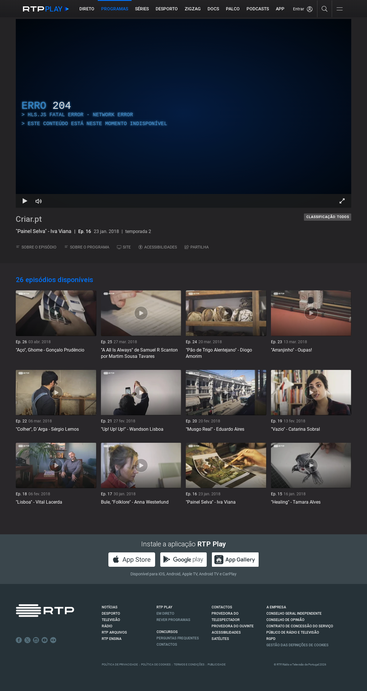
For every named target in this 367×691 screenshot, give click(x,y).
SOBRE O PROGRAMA (86, 247)
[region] (183, 113)
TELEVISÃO (111, 620)
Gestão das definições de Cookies (297, 645)
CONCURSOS (167, 632)
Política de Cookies (156, 664)
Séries (142, 8)
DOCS (213, 8)
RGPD (271, 639)
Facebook (19, 640)
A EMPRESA (276, 607)
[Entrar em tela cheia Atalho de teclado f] (342, 201)
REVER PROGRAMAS (173, 620)
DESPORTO (111, 614)
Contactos (167, 645)
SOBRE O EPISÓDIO (36, 247)
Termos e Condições (189, 664)
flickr (53, 640)
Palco (233, 8)
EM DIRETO (165, 614)
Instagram (36, 640)
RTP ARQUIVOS (114, 632)
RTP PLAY (164, 607)
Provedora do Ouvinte (233, 626)
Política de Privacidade (120, 664)
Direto (86, 8)
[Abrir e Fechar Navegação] (339, 9)
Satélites (220, 639)
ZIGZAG (193, 8)
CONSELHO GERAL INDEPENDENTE (294, 614)
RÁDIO (107, 626)
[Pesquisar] (324, 8)
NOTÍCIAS (110, 607)
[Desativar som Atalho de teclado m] (39, 201)
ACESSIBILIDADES (157, 247)
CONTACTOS (222, 607)
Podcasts (258, 8)
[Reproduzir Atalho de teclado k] (25, 201)
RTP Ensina (112, 639)
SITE (124, 247)
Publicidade (217, 664)
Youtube (45, 640)
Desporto (167, 8)
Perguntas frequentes (178, 638)
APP (280, 8)
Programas (114, 8)
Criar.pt (29, 219)
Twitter (27, 640)
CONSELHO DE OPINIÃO (285, 620)
